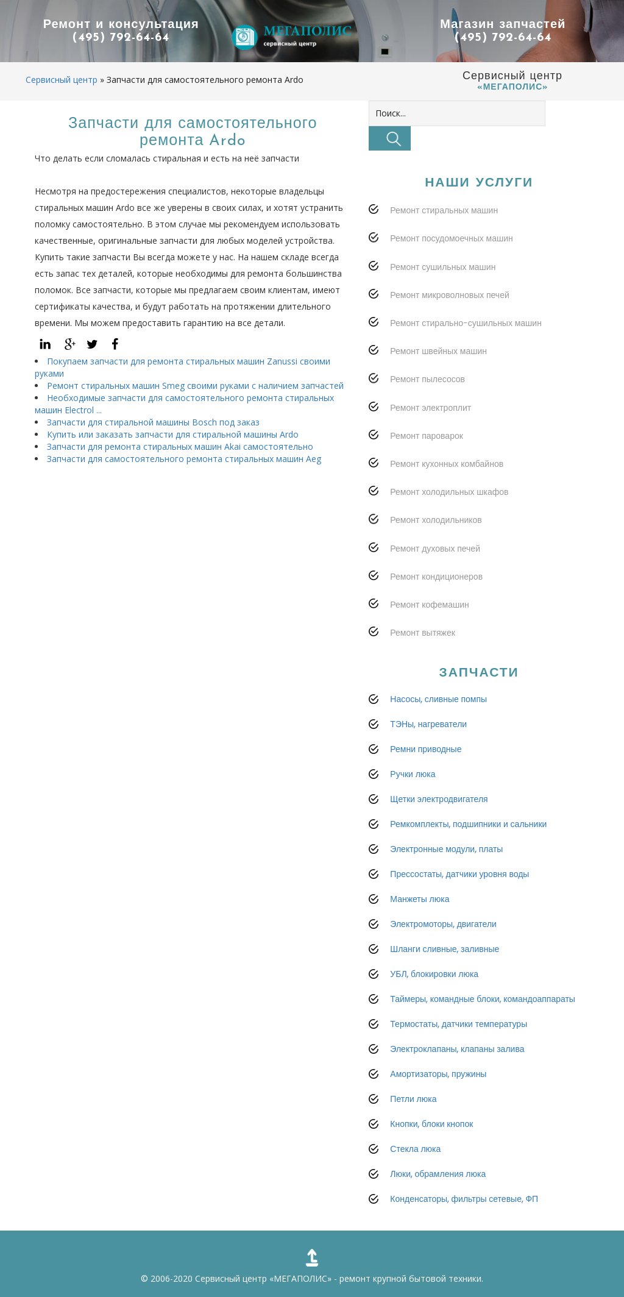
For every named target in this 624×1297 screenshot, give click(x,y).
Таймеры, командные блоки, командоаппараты (482, 999)
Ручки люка (412, 774)
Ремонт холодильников (435, 520)
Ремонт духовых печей (435, 548)
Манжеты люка (419, 899)
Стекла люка (415, 1149)
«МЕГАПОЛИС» (300, 1278)
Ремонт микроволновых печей (449, 295)
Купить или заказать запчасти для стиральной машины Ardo (173, 434)
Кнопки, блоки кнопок (431, 1124)
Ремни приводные (425, 749)
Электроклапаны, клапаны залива (457, 1049)
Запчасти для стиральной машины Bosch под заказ (153, 422)
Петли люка (413, 1099)
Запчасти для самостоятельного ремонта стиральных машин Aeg (184, 458)
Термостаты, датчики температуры (458, 1024)
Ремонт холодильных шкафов (449, 492)
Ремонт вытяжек (422, 633)
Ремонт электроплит (430, 408)
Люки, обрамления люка (438, 1174)
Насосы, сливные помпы (438, 699)
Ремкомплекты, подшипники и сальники (468, 824)
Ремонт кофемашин (429, 605)
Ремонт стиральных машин (444, 210)
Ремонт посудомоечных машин (451, 238)
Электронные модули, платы (446, 849)
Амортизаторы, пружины (438, 1074)
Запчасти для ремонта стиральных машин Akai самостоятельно (180, 446)
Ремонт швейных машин (438, 351)
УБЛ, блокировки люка (434, 974)
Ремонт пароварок (426, 436)
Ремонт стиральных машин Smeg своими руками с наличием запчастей (195, 385)
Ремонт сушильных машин (442, 267)
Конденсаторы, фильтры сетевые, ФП (464, 1199)
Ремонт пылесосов (427, 379)
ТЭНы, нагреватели (428, 724)
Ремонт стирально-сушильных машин (466, 323)
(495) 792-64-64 (121, 38)
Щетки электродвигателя (439, 799)
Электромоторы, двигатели (443, 924)
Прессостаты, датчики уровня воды (459, 874)
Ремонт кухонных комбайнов (446, 464)
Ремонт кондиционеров (436, 576)
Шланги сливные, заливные (444, 949)
